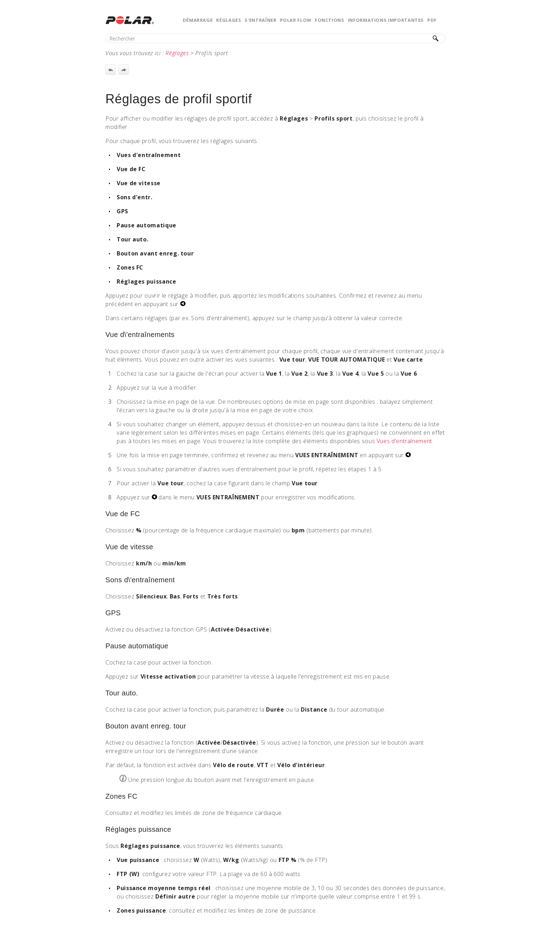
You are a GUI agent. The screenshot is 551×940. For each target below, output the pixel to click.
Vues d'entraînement (404, 441)
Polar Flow (295, 20)
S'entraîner (260, 20)
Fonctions (329, 20)
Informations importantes (386, 20)
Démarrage (198, 20)
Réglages (228, 20)
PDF (432, 20)
